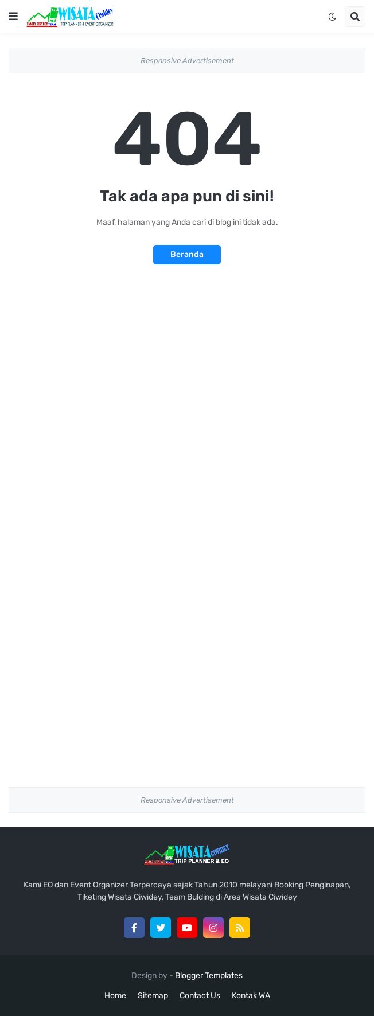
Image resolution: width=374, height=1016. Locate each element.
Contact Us (200, 996)
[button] (13, 16)
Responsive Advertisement (187, 60)
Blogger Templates (209, 975)
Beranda (187, 254)
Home (115, 996)
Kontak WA (251, 996)
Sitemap (153, 996)
